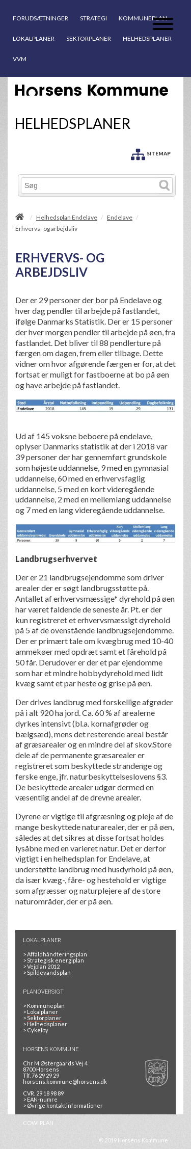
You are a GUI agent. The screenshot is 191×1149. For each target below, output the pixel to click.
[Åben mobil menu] (163, 24)
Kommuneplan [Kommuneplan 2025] (44, 1005)
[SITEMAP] (151, 153)
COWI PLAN (38, 1122)
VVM (19, 59)
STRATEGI (93, 18)
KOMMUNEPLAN (143, 18)
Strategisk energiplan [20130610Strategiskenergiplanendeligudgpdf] (53, 960)
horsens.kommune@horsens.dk (65, 1081)
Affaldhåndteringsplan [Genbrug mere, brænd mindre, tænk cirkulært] (55, 954)
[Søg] (89, 185)
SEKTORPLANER (88, 38)
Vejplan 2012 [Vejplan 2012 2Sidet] (41, 966)
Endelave (119, 217)
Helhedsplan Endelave (66, 217)
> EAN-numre (40, 1099)
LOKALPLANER (33, 38)
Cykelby (35, 1030)
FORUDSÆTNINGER (40, 18)
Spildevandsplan (47, 972)
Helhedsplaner (45, 1024)
